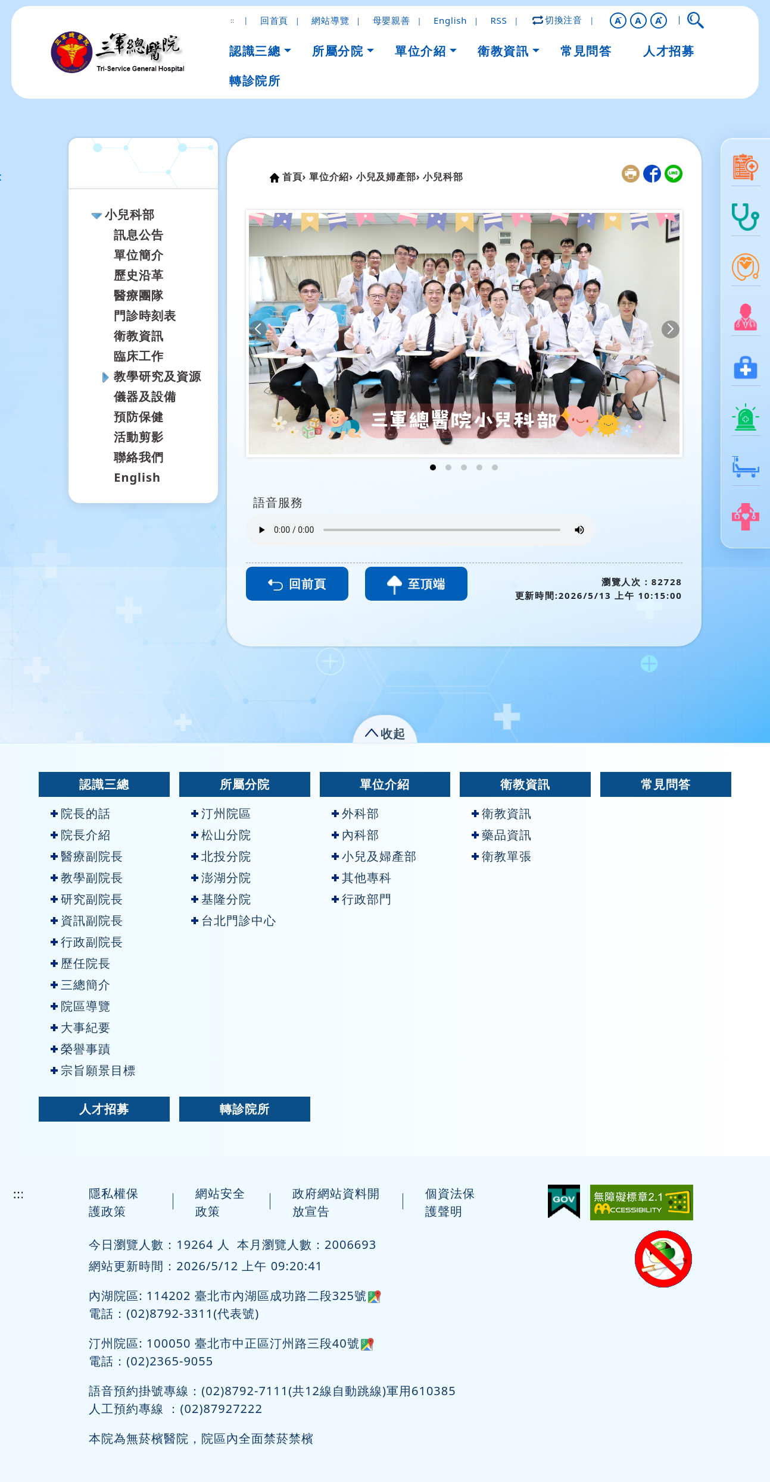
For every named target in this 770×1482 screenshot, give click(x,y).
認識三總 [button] (254, 51)
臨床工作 (139, 356)
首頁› (294, 176)
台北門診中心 (233, 920)
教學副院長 (87, 877)
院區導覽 (81, 1006)
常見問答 (666, 784)
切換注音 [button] (558, 20)
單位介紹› (331, 176)
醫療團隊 (139, 295)
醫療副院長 (87, 856)
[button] (618, 20)
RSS (499, 20)
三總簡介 (81, 985)
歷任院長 (81, 963)
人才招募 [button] (668, 51)
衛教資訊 (139, 336)
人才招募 (104, 1109)
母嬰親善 (391, 20)
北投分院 (221, 856)
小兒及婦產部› (388, 176)
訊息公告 (139, 235)
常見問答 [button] (586, 51)
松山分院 (221, 835)
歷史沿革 (139, 275)
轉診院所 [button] (254, 81)
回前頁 (297, 584)
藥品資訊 (502, 835)
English (450, 20)
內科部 (355, 835)
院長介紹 (81, 835)
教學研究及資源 (157, 376)
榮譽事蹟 (81, 1049)
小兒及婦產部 (374, 856)
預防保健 (139, 417)
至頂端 (416, 585)
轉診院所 (245, 1109)
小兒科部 (130, 214)
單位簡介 (139, 255)
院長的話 (81, 813)
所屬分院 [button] (337, 51)
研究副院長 (87, 899)
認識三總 (104, 784)
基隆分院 (221, 899)
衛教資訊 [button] (503, 51)
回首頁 (274, 20)
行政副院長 (87, 942)
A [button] (638, 20)
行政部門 (362, 899)
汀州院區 (221, 813)
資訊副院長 (87, 920)
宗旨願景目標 (93, 1070)
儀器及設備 (145, 396)
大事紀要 (81, 1027)
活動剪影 (139, 437)
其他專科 (362, 877)
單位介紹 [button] (420, 51)
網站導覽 (330, 20)
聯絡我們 (139, 457)
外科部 (355, 813)
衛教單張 (502, 856)
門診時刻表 (145, 315)
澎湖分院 (221, 877)
